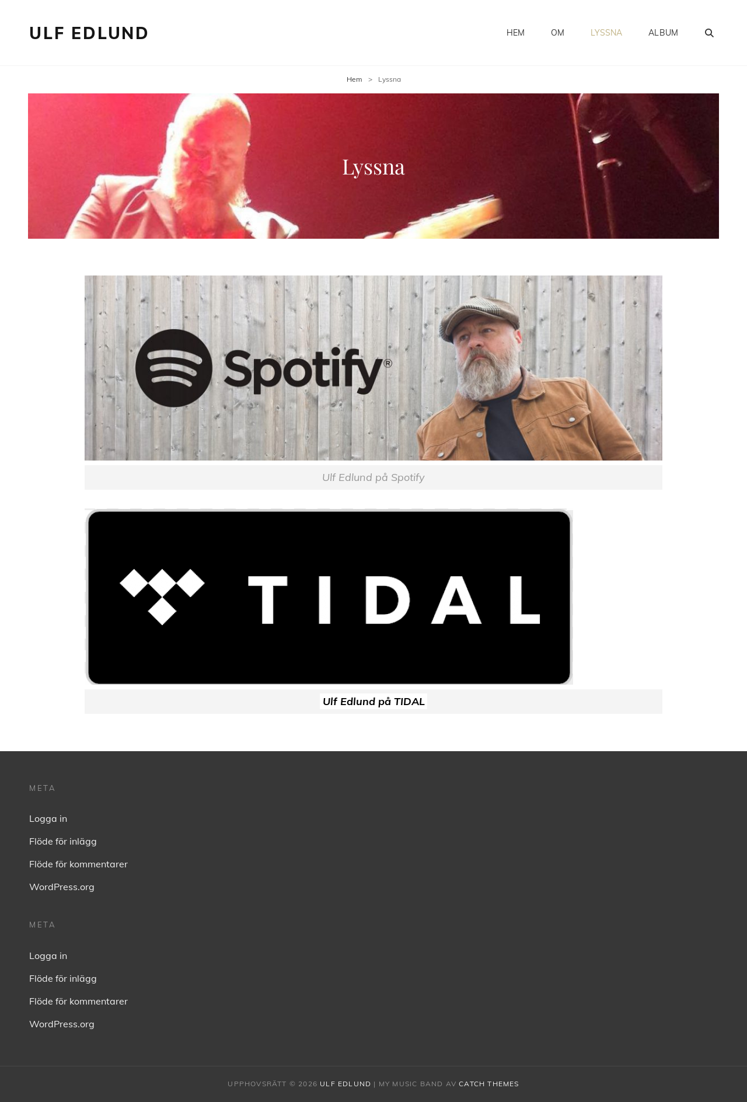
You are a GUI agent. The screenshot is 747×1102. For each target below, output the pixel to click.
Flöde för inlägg (63, 841)
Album (663, 32)
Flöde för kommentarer (78, 864)
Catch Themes (489, 1083)
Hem (516, 32)
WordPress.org (62, 886)
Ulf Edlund (89, 33)
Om (557, 32)
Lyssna (606, 32)
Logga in (48, 818)
